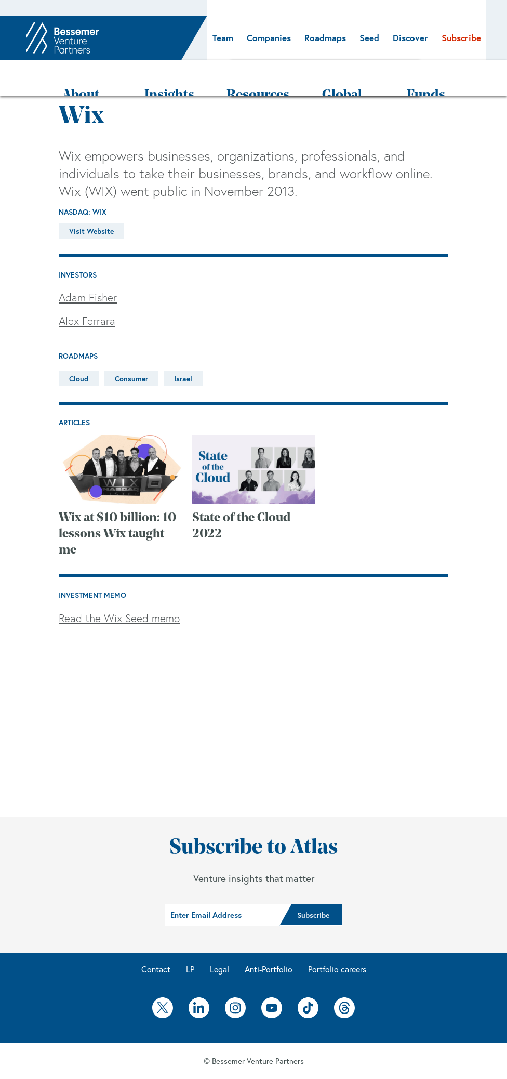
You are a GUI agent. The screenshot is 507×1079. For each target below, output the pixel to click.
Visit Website (91, 200)
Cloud (78, 348)
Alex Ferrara (87, 290)
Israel (183, 348)
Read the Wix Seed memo (119, 587)
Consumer (131, 348)
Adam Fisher (88, 266)
